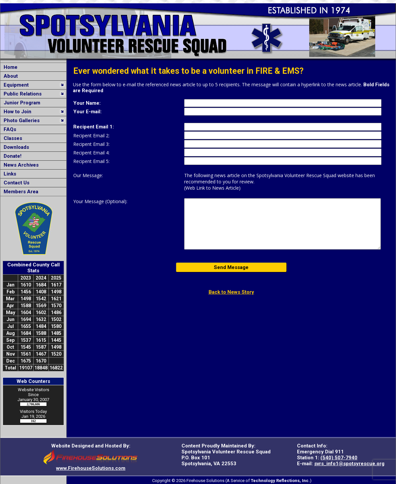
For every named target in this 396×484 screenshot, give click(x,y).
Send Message (231, 267)
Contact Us (15, 183)
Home (9, 67)
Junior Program (20, 103)
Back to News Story (231, 292)
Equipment (15, 85)
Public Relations (21, 94)
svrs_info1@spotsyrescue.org (349, 464)
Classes (11, 138)
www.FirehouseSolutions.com (90, 468)
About (9, 76)
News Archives (20, 165)
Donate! (11, 156)
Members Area (19, 192)
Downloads (15, 147)
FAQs (8, 129)
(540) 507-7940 (338, 458)
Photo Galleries (20, 120)
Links (8, 174)
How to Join (16, 112)
